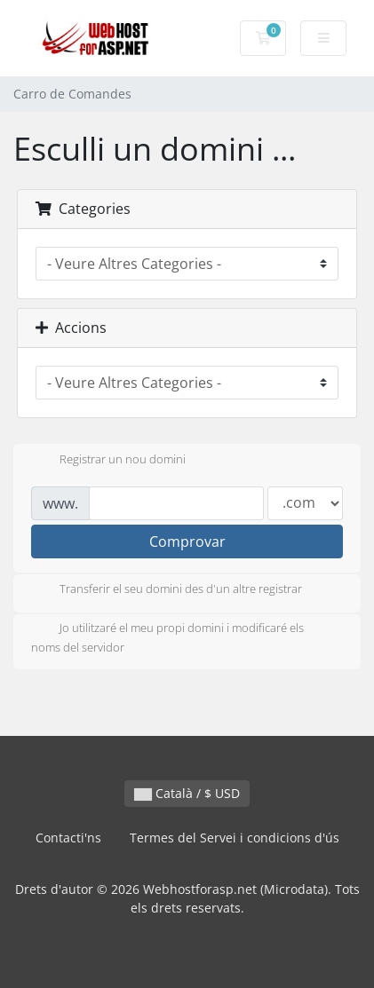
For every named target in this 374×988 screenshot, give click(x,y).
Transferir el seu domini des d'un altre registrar (166, 590)
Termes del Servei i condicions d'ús (234, 837)
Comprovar (187, 541)
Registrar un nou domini (108, 460)
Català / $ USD (187, 793)
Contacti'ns (68, 837)
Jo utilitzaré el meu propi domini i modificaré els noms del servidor (167, 637)
